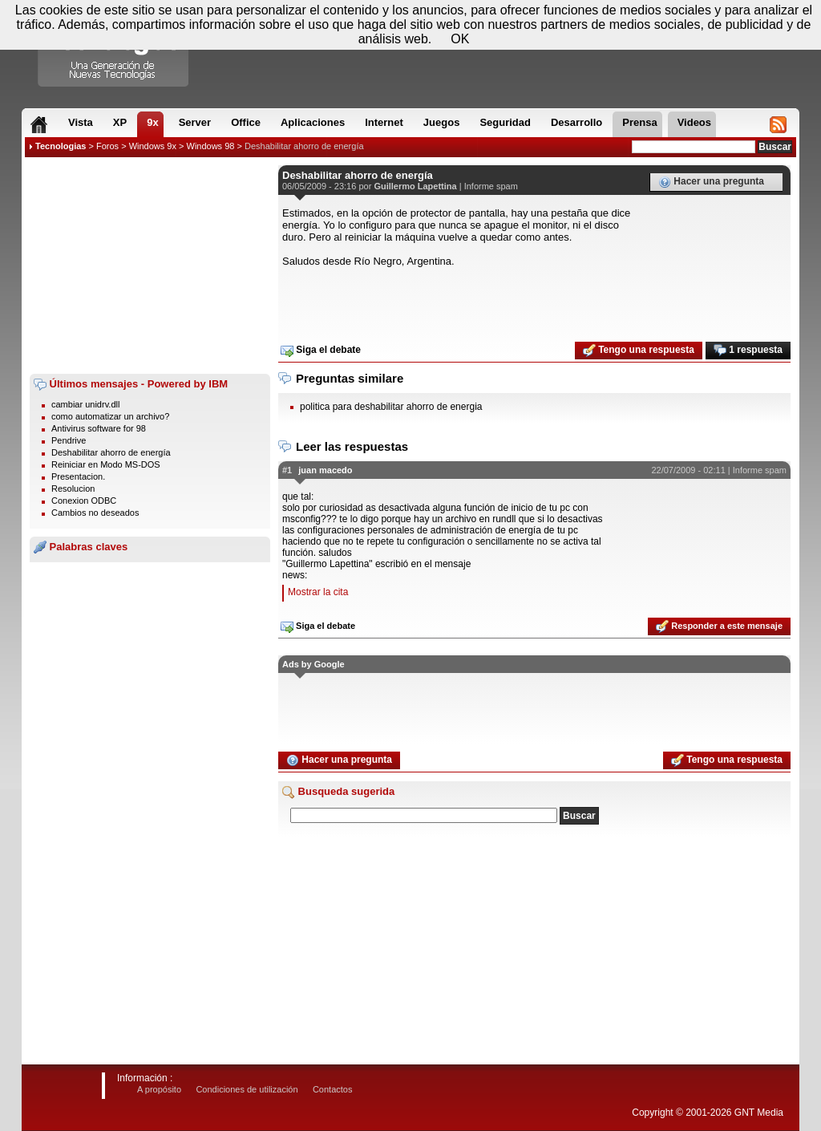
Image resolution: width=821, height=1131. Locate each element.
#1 (287, 470)
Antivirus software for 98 (98, 428)
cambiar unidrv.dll (85, 404)
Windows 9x (152, 146)
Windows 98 (211, 146)
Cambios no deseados (95, 512)
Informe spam (491, 186)
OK (460, 39)
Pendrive (68, 440)
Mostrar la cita (318, 592)
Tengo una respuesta (638, 350)
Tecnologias (60, 146)
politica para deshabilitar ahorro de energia (391, 406)
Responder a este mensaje (719, 626)
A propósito (159, 1089)
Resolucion (73, 488)
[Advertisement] (150, 265)
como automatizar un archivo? (110, 416)
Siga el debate (321, 350)
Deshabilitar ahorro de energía (304, 146)
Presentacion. (78, 476)
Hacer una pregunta (711, 182)
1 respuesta (748, 350)
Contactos (333, 1089)
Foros (107, 146)
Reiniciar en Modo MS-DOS (105, 464)
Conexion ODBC (83, 500)
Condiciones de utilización (246, 1089)
